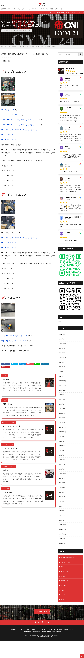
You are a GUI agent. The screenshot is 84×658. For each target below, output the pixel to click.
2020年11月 (63, 542)
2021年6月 (62, 508)
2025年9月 (62, 349)
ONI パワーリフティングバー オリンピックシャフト (20, 130)
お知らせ (63, 611)
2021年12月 (63, 483)
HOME (5, 46)
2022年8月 (62, 448)
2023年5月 (62, 409)
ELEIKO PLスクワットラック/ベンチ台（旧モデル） (20, 120)
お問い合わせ (65, 9)
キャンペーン (65, 606)
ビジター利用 (23, 9)
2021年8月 (62, 498)
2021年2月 (62, 527)
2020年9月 (62, 552)
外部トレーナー (68, 646)
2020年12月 (63, 537)
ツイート (61, 322)
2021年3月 (62, 522)
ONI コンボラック (7, 110)
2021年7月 (62, 502)
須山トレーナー (9, 470)
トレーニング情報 (66, 576)
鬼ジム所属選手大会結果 (68, 571)
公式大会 (63, 581)
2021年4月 (62, 517)
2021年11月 (63, 488)
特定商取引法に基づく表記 (32, 649)
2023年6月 (62, 404)
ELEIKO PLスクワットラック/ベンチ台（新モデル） (20, 125)
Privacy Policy (46, 649)
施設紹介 (4, 9)
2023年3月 (62, 419)
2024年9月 (62, 364)
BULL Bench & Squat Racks (10, 115)
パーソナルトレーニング (12, 426)
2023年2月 (62, 423)
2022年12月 (63, 433)
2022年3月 (62, 473)
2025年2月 (62, 354)
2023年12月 (63, 384)
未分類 (63, 616)
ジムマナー (21, 646)
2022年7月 (62, 453)
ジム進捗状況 (18, 30)
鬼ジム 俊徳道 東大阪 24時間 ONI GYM (48, 653)
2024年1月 (62, 379)
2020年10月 (63, 547)
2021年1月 (62, 532)
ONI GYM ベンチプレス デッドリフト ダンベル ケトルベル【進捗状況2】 (38, 46)
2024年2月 (62, 374)
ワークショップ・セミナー (69, 591)
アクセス (49, 646)
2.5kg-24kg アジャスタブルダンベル (14, 336)
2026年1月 (62, 339)
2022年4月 (62, 468)
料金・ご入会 (13, 9)
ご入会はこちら (42, 628)
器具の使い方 (65, 596)
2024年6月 (62, 369)
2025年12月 (63, 344)
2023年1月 (62, 428)
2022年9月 (62, 443)
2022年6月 (62, 458)
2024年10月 (63, 359)
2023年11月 (63, 389)
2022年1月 (62, 478)
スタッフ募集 (55, 9)
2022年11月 (63, 438)
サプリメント (65, 586)
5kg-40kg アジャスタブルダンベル (13, 341)
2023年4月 (62, 413)
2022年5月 (62, 463)
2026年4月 (62, 334)
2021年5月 (62, 512)
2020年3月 (62, 557)
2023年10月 (63, 394)
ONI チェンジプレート (9, 140)
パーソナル (46, 9)
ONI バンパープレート (9, 135)
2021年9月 (62, 493)
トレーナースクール (35, 9)
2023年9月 (62, 399)
